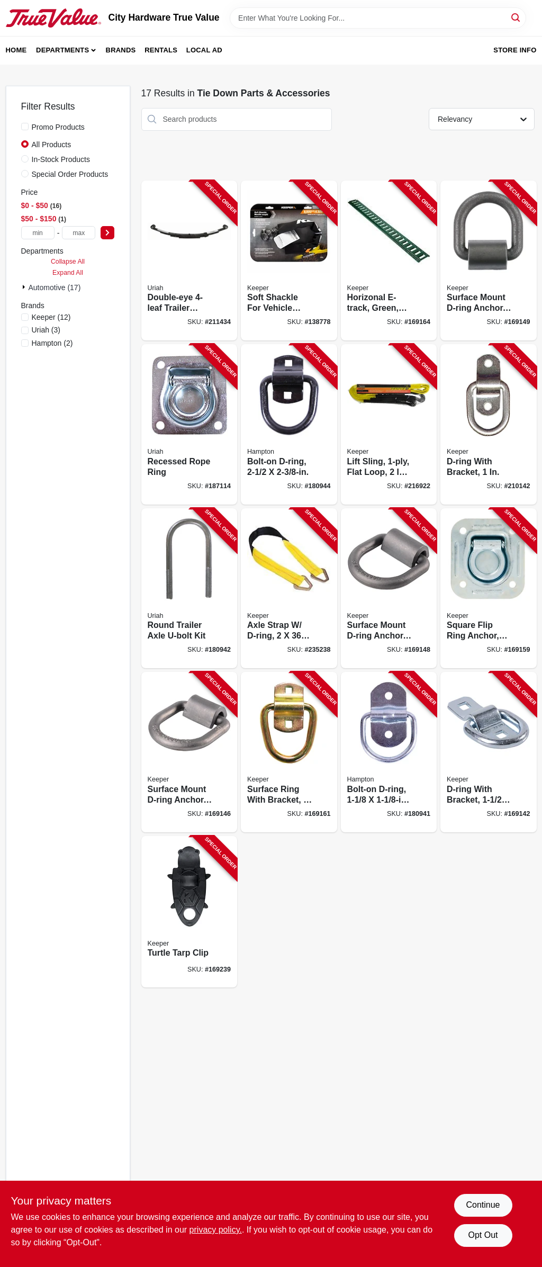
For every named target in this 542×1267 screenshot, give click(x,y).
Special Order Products (70, 174)
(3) (46, 330)
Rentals (160, 50)
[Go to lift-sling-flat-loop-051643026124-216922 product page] (389, 424)
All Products (51, 144)
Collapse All (68, 261)
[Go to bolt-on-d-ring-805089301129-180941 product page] (389, 752)
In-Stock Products (61, 159)
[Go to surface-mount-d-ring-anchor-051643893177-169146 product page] (189, 752)
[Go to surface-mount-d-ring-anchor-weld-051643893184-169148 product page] (389, 588)
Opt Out (483, 1234)
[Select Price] (107, 232)
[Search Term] (378, 18)
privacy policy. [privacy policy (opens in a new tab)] (215, 1229)
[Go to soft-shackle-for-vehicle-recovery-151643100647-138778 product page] (289, 261)
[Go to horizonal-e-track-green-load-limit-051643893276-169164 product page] (389, 261)
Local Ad (204, 50)
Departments (62, 50)
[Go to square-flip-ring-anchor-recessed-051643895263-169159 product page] (488, 588)
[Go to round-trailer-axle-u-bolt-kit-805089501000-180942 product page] (189, 588)
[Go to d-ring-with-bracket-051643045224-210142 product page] (488, 424)
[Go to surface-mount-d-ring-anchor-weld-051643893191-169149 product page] (488, 261)
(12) (51, 317)
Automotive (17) (55, 287)
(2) (52, 343)
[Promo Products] (25, 126)
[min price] (38, 232)
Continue (483, 1204)
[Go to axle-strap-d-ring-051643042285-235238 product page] (289, 588)
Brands (121, 50)
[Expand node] (25, 287)
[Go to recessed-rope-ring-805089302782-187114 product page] (189, 424)
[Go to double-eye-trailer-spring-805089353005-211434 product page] (189, 261)
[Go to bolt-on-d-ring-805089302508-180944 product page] (289, 424)
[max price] (78, 232)
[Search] (516, 17)
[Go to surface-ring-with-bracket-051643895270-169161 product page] (289, 752)
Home (16, 50)
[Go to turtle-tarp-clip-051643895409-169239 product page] (189, 912)
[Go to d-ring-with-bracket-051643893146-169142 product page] (488, 752)
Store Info (514, 50)
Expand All (67, 272)
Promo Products (58, 127)
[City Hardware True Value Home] (53, 18)
